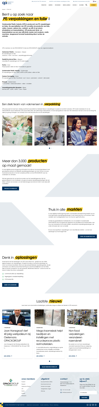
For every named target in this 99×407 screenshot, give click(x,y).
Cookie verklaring (44, 404)
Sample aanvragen (46, 386)
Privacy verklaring (54, 404)
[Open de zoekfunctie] (86, 5)
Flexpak (23, 384)
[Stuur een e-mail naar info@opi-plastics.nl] (66, 392)
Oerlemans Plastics (26, 386)
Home (3, 9)
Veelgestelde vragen (46, 388)
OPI (22, 388)
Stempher (24, 395)
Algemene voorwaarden (33, 404)
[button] (93, 5)
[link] (17, 333)
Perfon (23, 391)
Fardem (23, 381)
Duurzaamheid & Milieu (46, 381)
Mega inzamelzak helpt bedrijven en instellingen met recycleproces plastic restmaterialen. (49, 337)
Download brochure (46, 384)
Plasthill (23, 393)
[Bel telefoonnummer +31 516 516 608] (65, 389)
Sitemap (43, 391)
